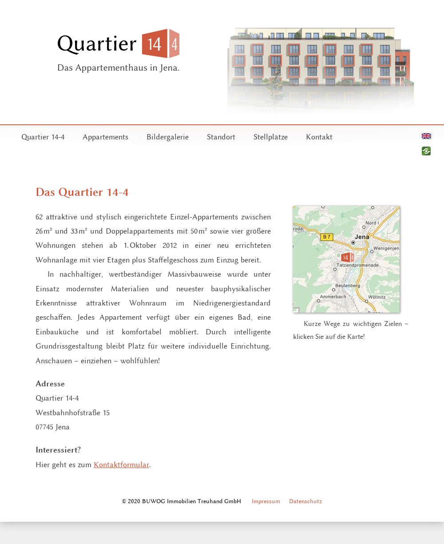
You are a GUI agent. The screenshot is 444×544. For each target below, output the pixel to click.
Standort (221, 136)
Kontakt (319, 136)
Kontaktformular (121, 464)
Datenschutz (305, 500)
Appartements (105, 136)
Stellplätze (271, 136)
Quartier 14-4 (42, 136)
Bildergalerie (168, 136)
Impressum (266, 500)
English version (426, 136)
